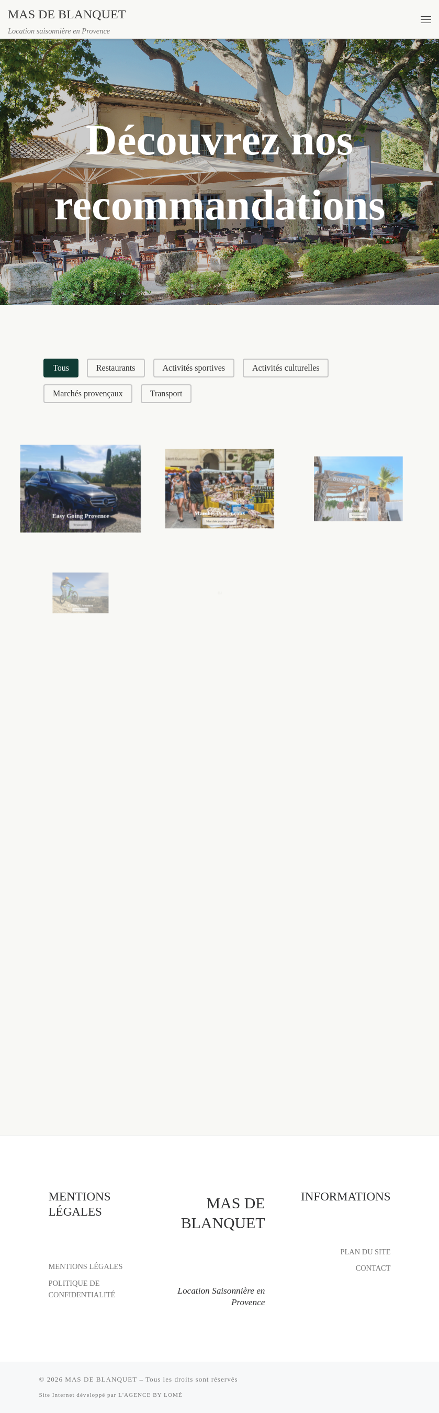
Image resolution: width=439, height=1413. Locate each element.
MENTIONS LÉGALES (86, 1266)
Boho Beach (359, 493)
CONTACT (373, 1268)
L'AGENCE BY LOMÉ (150, 1395)
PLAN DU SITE (366, 1251)
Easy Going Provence (81, 509)
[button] (60, 368)
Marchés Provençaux (219, 503)
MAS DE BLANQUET (101, 1379)
